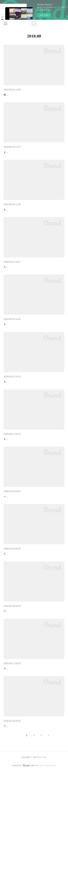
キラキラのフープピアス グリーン (24, 228)
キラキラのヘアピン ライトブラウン (25, 361)
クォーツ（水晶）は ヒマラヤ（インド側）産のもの (29, 630)
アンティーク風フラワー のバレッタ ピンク (29, 754)
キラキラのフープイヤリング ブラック (26, 295)
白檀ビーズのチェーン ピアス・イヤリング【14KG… (34, 561)
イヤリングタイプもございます (19, 567)
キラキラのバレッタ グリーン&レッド (26, 428)
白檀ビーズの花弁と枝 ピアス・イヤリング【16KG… (34, 624)
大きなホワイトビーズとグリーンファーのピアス (31, 94)
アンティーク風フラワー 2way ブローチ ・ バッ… (34, 820)
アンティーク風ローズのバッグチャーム (26, 687)
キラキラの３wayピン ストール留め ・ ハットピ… (33, 495)
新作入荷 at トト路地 (15, 161)
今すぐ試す (44, 15)
